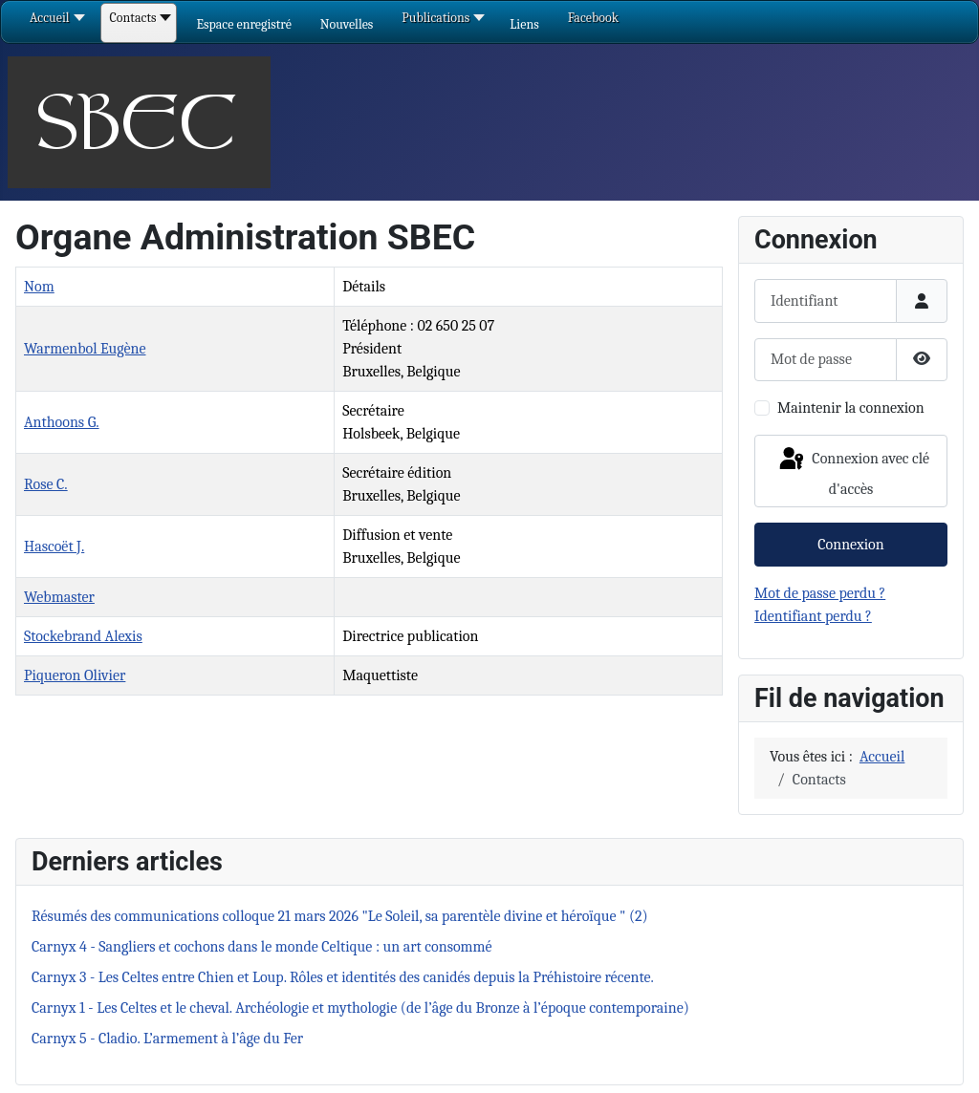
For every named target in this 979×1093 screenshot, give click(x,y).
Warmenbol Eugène (84, 348)
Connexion (850, 544)
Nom (39, 286)
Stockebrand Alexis (83, 636)
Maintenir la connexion (851, 408)
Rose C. (46, 484)
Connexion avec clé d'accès (852, 471)
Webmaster (59, 597)
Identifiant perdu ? (813, 616)
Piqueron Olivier (74, 675)
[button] (243, 24)
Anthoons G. (61, 422)
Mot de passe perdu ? (819, 593)
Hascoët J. (54, 546)
